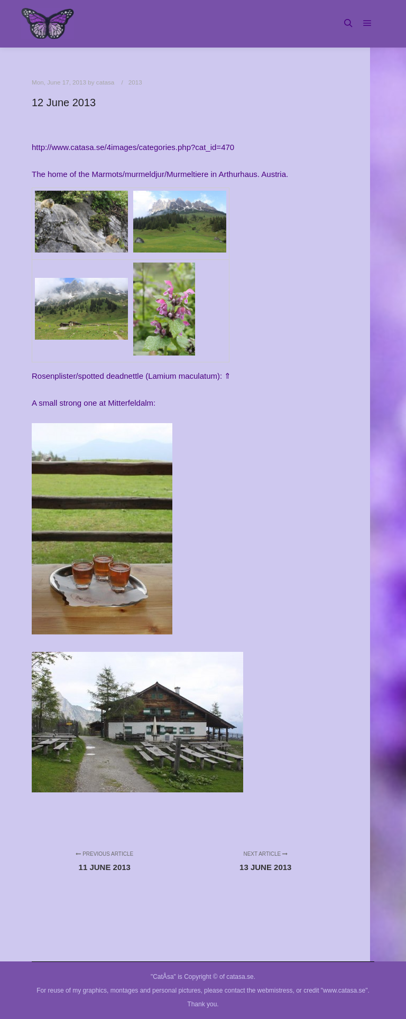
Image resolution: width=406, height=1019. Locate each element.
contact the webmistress (259, 990)
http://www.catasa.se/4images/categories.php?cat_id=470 (133, 147)
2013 (135, 82)
